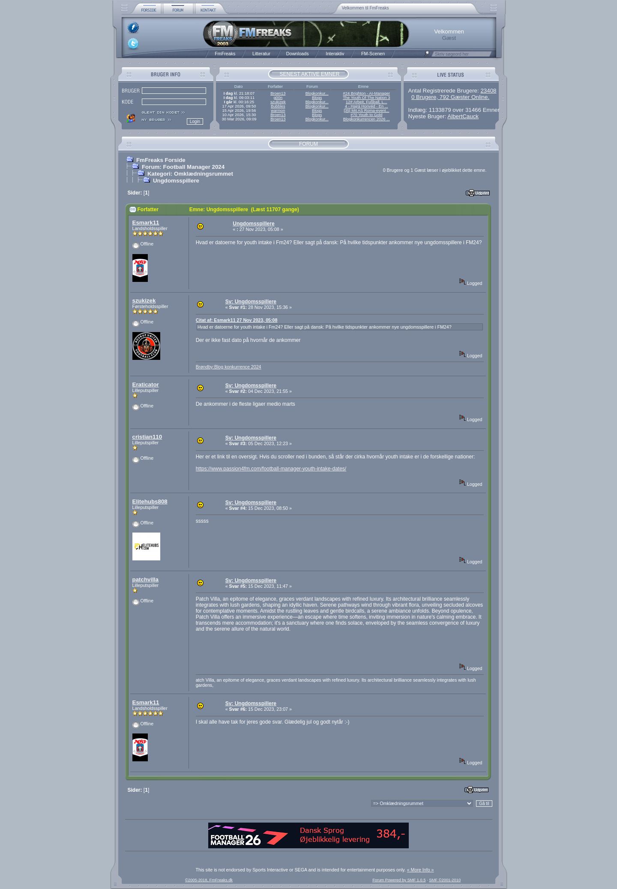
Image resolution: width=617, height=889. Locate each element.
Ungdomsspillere (176, 180)
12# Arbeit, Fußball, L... (366, 102)
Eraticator (145, 384)
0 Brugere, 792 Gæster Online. (450, 97)
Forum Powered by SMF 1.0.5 (398, 880)
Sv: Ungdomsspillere (250, 302)
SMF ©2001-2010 (445, 880)
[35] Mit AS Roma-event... (366, 110)
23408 (488, 90)
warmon (278, 110)
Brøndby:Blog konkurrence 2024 (228, 366)
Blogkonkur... (317, 93)
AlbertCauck (463, 116)
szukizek (278, 102)
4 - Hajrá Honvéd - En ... (366, 106)
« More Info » (420, 869)
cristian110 (147, 437)
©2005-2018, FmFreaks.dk (209, 880)
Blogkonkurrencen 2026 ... (366, 119)
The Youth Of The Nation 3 (366, 98)
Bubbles (278, 106)
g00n (277, 98)
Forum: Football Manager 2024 (183, 167)
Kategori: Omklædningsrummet (190, 174)
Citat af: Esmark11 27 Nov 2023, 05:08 (237, 320)
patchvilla (145, 579)
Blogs (317, 98)
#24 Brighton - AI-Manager (366, 93)
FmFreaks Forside (161, 160)
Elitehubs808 (150, 501)
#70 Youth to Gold (366, 115)
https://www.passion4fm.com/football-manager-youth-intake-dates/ (271, 469)
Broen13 (277, 93)
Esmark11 (145, 222)
